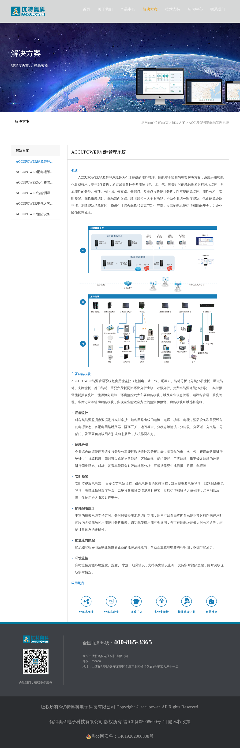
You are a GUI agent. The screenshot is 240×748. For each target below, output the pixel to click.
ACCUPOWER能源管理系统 (36, 161)
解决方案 (178, 122)
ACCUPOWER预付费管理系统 (36, 182)
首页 (165, 122)
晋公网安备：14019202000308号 (120, 736)
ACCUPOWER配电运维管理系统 (36, 172)
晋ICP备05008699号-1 (144, 721)
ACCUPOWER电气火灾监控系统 (36, 203)
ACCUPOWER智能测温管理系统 (36, 193)
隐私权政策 (179, 721)
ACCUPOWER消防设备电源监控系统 (36, 214)
